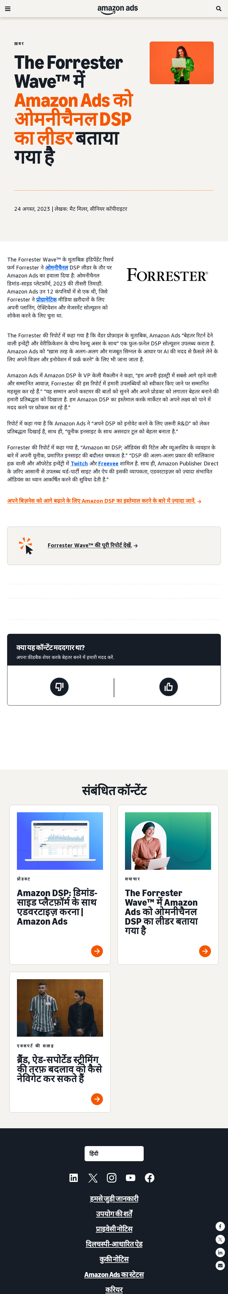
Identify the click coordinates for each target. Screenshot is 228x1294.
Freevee (108, 463)
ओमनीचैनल (56, 267)
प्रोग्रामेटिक (46, 299)
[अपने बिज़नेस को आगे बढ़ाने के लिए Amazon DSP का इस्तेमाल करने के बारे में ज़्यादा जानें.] (104, 501)
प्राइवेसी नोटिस (114, 1229)
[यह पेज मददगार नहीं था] (59, 687)
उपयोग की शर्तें (114, 1214)
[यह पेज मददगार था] (168, 687)
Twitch (79, 463)
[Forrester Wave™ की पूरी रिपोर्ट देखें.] (93, 546)
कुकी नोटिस (114, 1259)
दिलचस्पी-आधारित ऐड (114, 1244)
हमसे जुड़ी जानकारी (114, 1198)
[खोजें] (219, 8)
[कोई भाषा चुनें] (114, 1153)
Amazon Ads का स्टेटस (114, 1274)
